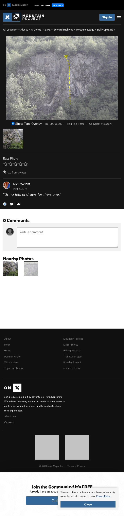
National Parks (71, 368)
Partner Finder (12, 356)
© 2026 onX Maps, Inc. (51, 466)
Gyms (7, 350)
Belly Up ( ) (106, 29)
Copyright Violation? (100, 123)
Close (88, 504)
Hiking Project (71, 350)
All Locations (10, 29)
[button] (5, 203)
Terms (70, 466)
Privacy (81, 466)
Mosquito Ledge (85, 29)
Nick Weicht (21, 184)
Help (7, 344)
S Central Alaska (41, 29)
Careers (9, 422)
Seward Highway (63, 29)
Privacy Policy (103, 496)
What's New (11, 362)
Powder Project (72, 362)
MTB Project (70, 344)
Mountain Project (73, 338)
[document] (88, 499)
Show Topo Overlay (27, 123)
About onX (10, 416)
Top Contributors (13, 368)
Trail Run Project (72, 356)
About (7, 338)
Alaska (24, 29)
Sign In (107, 17)
